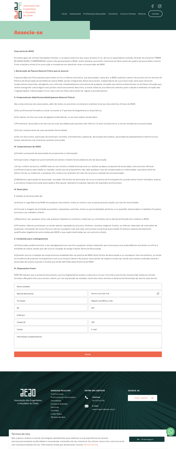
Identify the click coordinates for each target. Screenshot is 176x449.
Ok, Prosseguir (145, 439)
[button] (142, 398)
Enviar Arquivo (125, 293)
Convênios (113, 14)
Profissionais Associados (94, 14)
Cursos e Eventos (128, 14)
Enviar (88, 354)
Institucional (75, 14)
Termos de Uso (91, 444)
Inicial (64, 14)
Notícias (142, 14)
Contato (155, 14)
